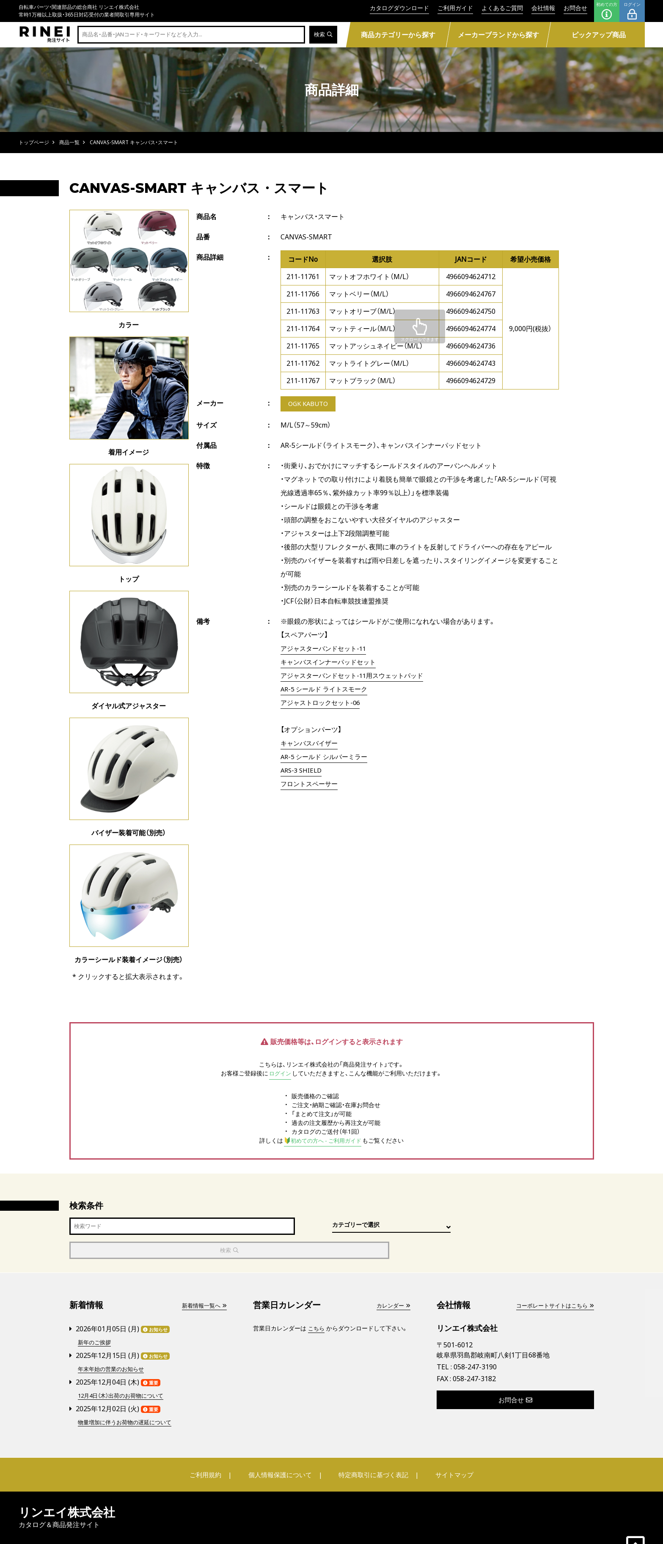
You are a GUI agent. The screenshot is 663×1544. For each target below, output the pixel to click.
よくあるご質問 (502, 8)
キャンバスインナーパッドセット (331, 662)
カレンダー (392, 1282)
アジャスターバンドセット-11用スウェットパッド (357, 676)
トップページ (34, 142)
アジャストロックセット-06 (323, 703)
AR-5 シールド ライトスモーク (327, 689)
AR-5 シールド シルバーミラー (327, 757)
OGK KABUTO (310, 404)
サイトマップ (448, 1449)
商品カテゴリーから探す (398, 34)
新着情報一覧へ (203, 1282)
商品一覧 (69, 142)
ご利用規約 (211, 1449)
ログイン (632, 11)
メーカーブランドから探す (498, 34)
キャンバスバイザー (311, 744)
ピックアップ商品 (599, 34)
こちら (317, 1304)
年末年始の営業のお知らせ (113, 1344)
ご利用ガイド (455, 8)
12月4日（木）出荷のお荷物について (124, 1370)
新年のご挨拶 (95, 1318)
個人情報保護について (281, 1449)
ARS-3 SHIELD (303, 771)
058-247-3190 (475, 1343)
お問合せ (575, 8)
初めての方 (606, 11)
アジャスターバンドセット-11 (326, 649)
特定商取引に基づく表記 (371, 1449)
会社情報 (543, 8)
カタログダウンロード (399, 8)
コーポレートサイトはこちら (552, 1282)
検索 (323, 35)
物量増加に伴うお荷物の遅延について (128, 1397)
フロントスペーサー (311, 784)
